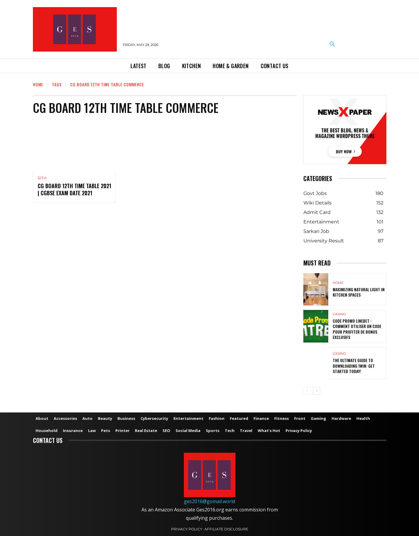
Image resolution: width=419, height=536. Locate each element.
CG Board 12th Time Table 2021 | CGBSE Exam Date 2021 (74, 189)
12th (42, 178)
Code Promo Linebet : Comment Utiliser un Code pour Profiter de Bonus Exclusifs (357, 329)
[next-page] (316, 391)
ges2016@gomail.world (209, 501)
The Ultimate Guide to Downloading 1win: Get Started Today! (354, 365)
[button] (332, 44)
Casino (339, 314)
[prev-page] (307, 391)
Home (38, 84)
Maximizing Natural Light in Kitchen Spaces (359, 292)
